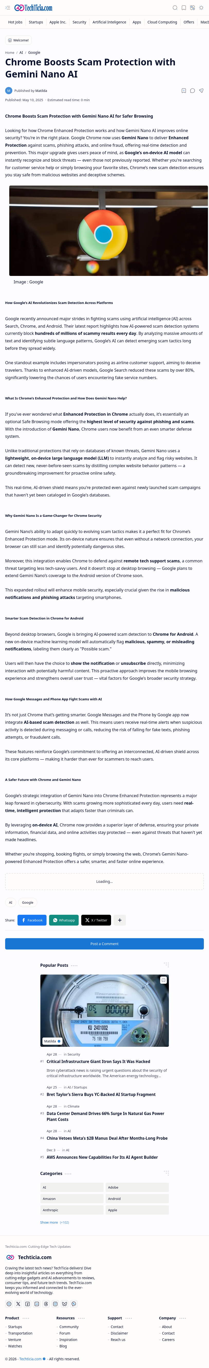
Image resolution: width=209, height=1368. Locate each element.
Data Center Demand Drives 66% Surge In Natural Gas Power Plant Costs (106, 1116)
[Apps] (137, 22)
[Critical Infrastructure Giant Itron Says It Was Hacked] (104, 1010)
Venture (14, 1339)
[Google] (27, 902)
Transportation (20, 1333)
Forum (64, 1333)
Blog (63, 1346)
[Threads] (46, 1304)
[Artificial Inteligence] (109, 22)
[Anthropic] (72, 1210)
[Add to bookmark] (163, 980)
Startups (15, 1326)
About (167, 1326)
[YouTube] (9, 1304)
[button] (8, 8)
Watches (15, 1346)
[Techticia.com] (33, 8)
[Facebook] (27, 1304)
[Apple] (137, 1210)
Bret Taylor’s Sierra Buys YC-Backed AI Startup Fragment (101, 1094)
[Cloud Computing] (162, 22)
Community (68, 1326)
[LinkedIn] (37, 1304)
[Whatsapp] (74, 1304)
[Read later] (184, 90)
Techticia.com (32, 1358)
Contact (117, 1326)
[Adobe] (137, 1187)
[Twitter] (18, 1304)
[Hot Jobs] (15, 22)
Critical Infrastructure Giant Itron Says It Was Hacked (98, 1061)
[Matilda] (30, 90)
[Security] (80, 22)
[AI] (10, 902)
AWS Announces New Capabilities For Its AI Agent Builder (102, 1157)
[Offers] (188, 22)
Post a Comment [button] (104, 943)
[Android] (137, 1198)
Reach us (118, 1339)
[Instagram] (55, 1304)
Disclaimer (119, 1333)
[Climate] (73, 1106)
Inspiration (68, 1339)
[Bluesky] (64, 1304)
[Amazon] (72, 1198)
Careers (168, 1339)
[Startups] (36, 22)
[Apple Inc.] (58, 22)
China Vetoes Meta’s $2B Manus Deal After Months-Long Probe (107, 1138)
